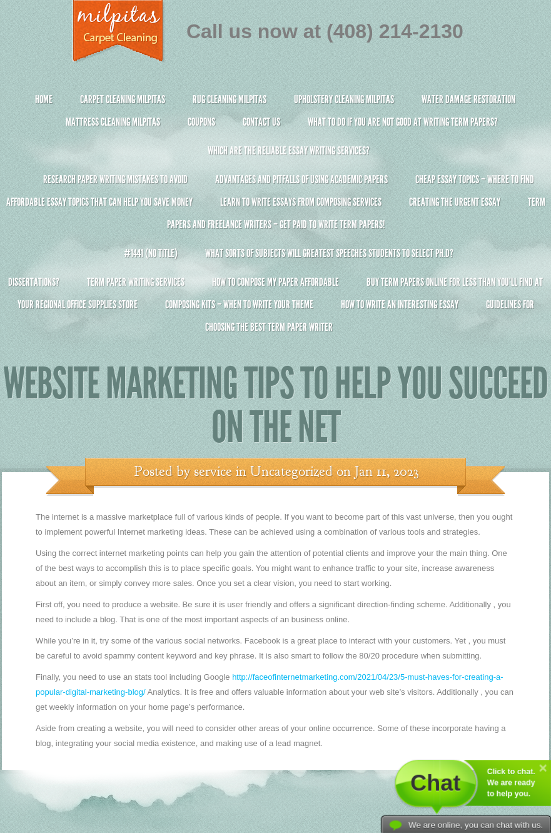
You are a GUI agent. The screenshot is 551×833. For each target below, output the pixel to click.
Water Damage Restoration (468, 99)
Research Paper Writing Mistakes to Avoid (115, 179)
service (213, 471)
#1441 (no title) (151, 253)
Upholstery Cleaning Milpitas (344, 99)
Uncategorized (291, 471)
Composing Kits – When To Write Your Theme (239, 304)
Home (44, 99)
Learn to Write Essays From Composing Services (301, 202)
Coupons (201, 122)
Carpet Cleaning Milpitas (122, 99)
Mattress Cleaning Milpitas (113, 122)
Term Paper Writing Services (136, 282)
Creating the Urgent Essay (454, 202)
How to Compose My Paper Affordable (275, 282)
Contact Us (261, 122)
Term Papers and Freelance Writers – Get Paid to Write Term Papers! (275, 218)
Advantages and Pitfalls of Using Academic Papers (301, 179)
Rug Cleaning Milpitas (229, 99)
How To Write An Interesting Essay (399, 304)
